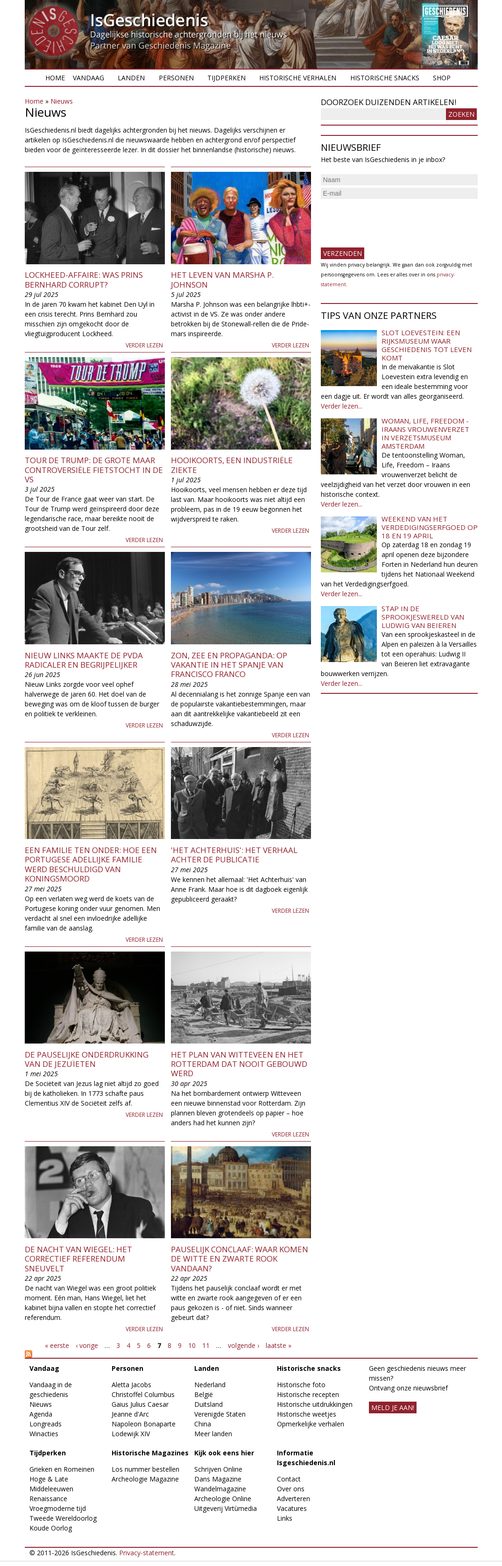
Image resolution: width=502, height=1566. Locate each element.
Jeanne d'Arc (130, 1414)
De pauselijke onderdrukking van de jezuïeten (86, 1059)
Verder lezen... (341, 406)
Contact (289, 1478)
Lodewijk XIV (131, 1433)
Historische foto (301, 1384)
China (202, 1423)
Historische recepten (308, 1394)
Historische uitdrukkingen (315, 1404)
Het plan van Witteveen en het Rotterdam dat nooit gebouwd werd (239, 1064)
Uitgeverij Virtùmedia (225, 1508)
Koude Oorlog (50, 1528)
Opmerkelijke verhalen (310, 1423)
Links (284, 1518)
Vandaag (88, 77)
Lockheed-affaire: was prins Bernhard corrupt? (84, 279)
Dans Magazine (217, 1478)
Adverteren (293, 1498)
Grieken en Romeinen (61, 1469)
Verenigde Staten (220, 1414)
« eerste (57, 1345)
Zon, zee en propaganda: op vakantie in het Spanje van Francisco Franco (229, 665)
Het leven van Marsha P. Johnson (222, 279)
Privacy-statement (146, 1552)
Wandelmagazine (220, 1488)
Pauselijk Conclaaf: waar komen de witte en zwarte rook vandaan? (239, 1259)
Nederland (210, 1384)
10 (192, 1345)
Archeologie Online (222, 1498)
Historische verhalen (297, 77)
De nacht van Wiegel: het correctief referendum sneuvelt (78, 1259)
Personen (176, 77)
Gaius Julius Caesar (140, 1404)
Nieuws (61, 101)
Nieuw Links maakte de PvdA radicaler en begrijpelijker (84, 660)
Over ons (290, 1488)
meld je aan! (392, 1407)
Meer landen (213, 1433)
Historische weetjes (306, 1414)
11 (206, 1345)
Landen (131, 77)
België (203, 1394)
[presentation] (392, 219)
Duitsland (208, 1404)
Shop (442, 77)
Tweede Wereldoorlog (63, 1518)
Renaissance (48, 1498)
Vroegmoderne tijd (57, 1508)
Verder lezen (144, 345)
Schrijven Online (218, 1469)
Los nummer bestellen (145, 1469)
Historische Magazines (150, 1452)
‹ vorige (87, 1345)
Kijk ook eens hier (224, 1452)
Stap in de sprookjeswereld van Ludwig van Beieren (423, 617)
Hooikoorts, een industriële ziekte (232, 465)
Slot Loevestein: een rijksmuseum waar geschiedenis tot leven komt (427, 345)
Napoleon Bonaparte (144, 1423)
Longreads (45, 1423)
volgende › (243, 1345)
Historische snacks (384, 77)
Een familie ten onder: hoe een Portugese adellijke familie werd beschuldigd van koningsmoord (91, 864)
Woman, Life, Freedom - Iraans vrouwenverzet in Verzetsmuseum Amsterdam (425, 433)
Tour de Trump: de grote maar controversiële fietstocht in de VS (94, 470)
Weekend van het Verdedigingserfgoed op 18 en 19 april (430, 527)
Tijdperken (226, 77)
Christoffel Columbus (143, 1394)
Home (55, 77)
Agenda (40, 1414)
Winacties (43, 1433)
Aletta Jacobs (131, 1384)
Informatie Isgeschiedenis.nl (306, 1457)
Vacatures (292, 1508)
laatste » (278, 1345)
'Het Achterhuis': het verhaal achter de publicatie (234, 855)
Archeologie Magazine (145, 1478)
